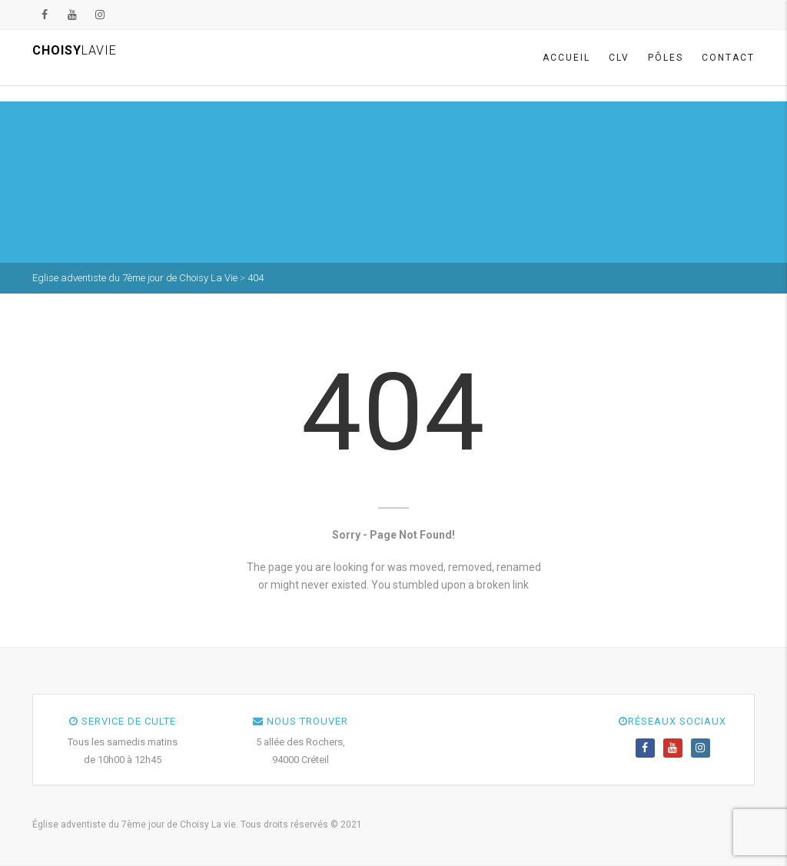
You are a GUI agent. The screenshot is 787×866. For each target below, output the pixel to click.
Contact (728, 57)
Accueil (566, 57)
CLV (619, 57)
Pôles (665, 57)
